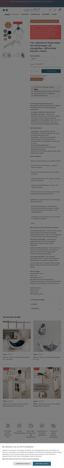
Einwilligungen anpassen (23, 463)
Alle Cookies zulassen (42, 463)
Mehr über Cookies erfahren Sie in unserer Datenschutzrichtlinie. (20, 459)
